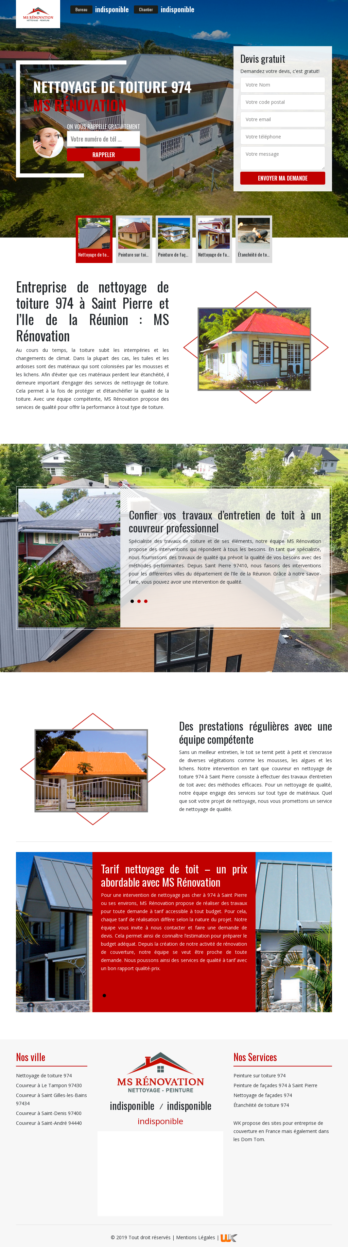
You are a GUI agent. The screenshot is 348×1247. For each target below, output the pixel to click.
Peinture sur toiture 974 (259, 1075)
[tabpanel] (225, 549)
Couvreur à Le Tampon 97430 (49, 1085)
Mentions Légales (195, 1237)
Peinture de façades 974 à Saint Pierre (275, 1085)
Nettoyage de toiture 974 (44, 1075)
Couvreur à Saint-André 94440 (49, 1123)
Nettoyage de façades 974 (262, 1095)
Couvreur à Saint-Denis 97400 (49, 1113)
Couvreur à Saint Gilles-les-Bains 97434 (51, 1099)
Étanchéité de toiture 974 (261, 1105)
